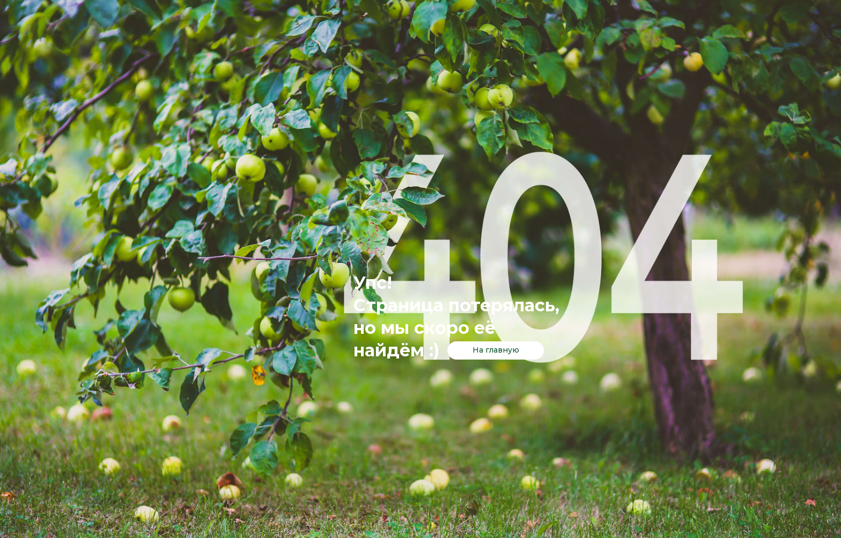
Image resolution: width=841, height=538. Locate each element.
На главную (496, 350)
